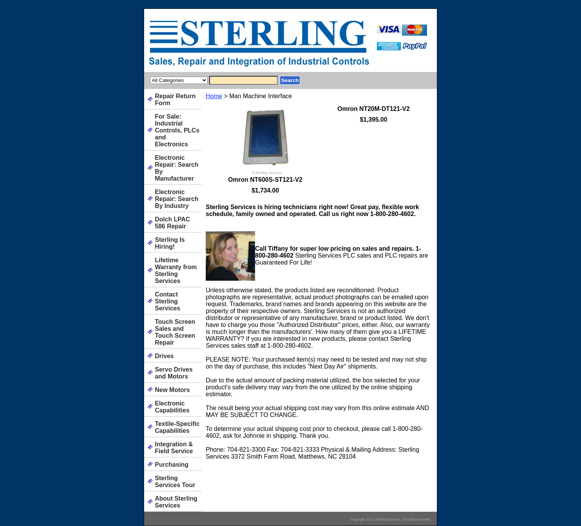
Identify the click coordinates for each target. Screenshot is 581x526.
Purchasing (171, 464)
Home (214, 96)
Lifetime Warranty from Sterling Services (176, 270)
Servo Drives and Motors (174, 373)
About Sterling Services (176, 502)
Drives (164, 356)
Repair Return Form (175, 99)
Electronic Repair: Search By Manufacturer (176, 168)
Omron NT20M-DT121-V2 (374, 109)
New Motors (172, 390)
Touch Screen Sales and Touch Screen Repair (175, 332)
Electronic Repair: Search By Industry (176, 199)
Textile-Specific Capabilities (177, 427)
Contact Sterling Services (167, 301)
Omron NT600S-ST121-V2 (265, 179)
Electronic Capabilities (172, 407)
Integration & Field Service (174, 447)
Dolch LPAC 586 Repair (172, 222)
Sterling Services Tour (175, 481)
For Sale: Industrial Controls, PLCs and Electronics (177, 130)
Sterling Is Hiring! (170, 243)
